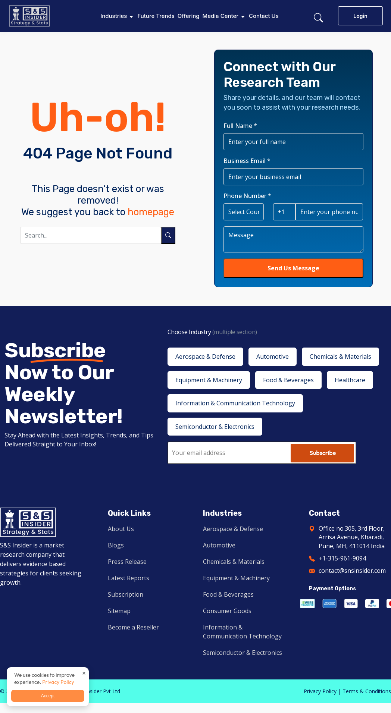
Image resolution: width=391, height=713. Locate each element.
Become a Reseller (133, 627)
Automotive (219, 545)
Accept (48, 695)
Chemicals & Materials (234, 561)
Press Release (127, 561)
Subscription (125, 594)
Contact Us (264, 16)
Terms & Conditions (366, 691)
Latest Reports (128, 578)
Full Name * (240, 126)
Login (360, 16)
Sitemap (119, 611)
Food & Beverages (228, 594)
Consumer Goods (227, 611)
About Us (121, 529)
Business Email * (246, 161)
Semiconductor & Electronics (242, 652)
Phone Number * (247, 196)
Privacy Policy (320, 691)
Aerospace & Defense (233, 529)
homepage (151, 212)
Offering (189, 16)
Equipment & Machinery (236, 578)
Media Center (220, 16)
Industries (113, 16)
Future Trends (155, 16)
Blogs (116, 545)
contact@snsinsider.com (352, 570)
